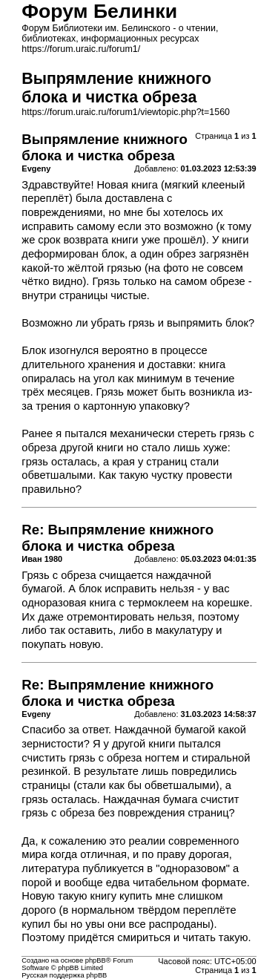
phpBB (95, 960)
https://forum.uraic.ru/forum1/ (80, 49)
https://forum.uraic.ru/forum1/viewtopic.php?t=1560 (125, 112)
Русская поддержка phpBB (64, 975)
